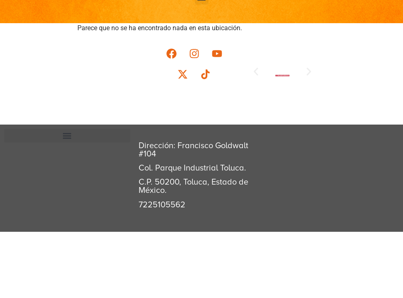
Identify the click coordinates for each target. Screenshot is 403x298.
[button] (256, 71)
